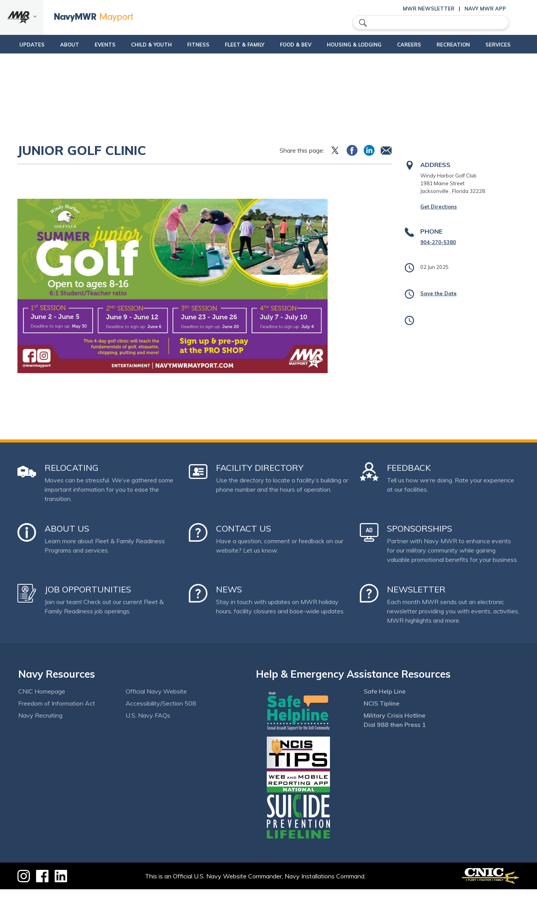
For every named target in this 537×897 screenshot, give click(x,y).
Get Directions (438, 214)
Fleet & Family (235, 48)
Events (97, 44)
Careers (412, 44)
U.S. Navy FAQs (148, 723)
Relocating (71, 475)
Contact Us (243, 536)
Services (504, 44)
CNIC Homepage (41, 699)
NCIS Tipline (381, 711)
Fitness (194, 44)
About (57, 44)
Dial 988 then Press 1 (395, 732)
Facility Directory (260, 475)
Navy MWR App (485, 8)
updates (20, 44)
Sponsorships (419, 536)
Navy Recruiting (40, 723)
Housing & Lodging (354, 44)
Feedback (409, 475)
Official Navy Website (156, 699)
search (363, 23)
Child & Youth (144, 44)
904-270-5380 (438, 250)
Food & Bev (292, 44)
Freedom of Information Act (56, 711)
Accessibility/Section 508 (161, 711)
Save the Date (438, 301)
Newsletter (416, 597)
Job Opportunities (88, 597)
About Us (67, 536)
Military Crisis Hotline (394, 723)
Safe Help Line (385, 699)
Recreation (456, 44)
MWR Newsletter (428, 8)
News (229, 597)
